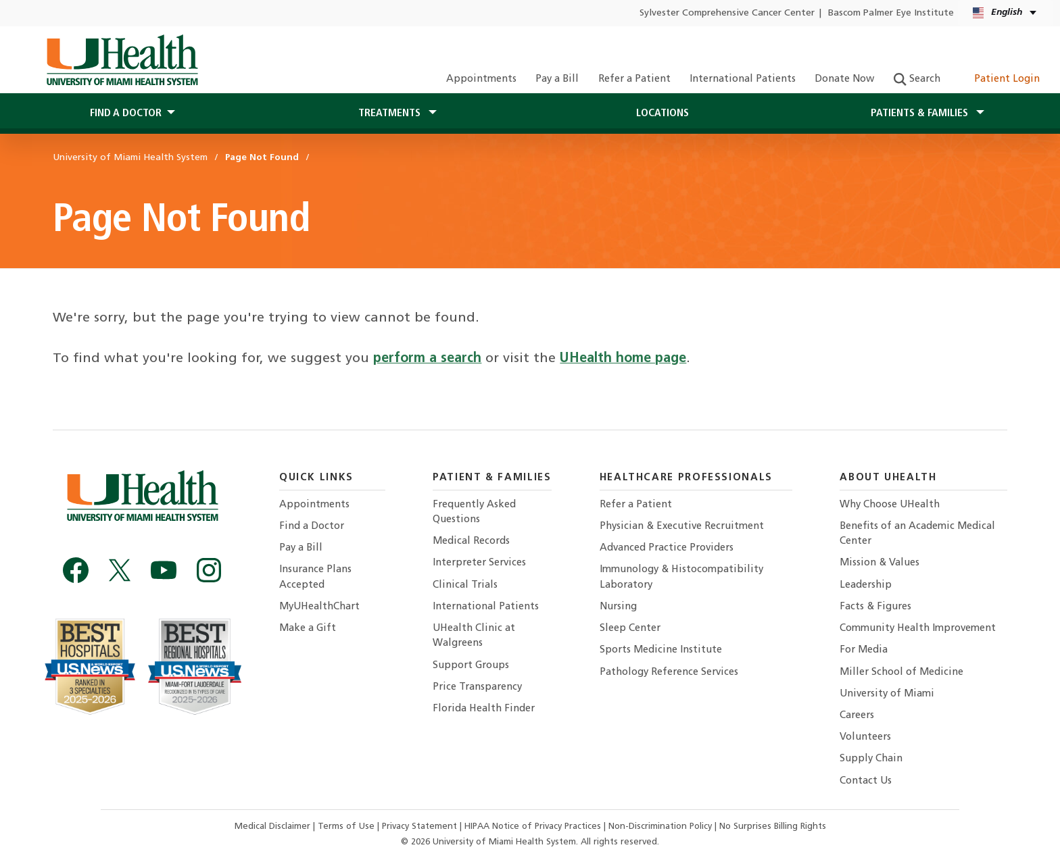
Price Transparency (477, 687)
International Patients (743, 79)
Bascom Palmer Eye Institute (891, 13)
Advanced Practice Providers (666, 548)
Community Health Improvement (918, 629)
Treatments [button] (390, 113)
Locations (662, 113)
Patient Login (999, 79)
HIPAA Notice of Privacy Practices (532, 826)
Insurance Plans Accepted (315, 577)
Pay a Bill (557, 79)
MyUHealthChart (319, 607)
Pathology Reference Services (669, 672)
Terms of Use (347, 826)
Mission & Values (879, 563)
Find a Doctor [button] (126, 113)
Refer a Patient (634, 79)
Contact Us (866, 781)
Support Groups (471, 666)
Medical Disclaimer (274, 826)
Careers (857, 716)
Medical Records (471, 541)
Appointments (481, 79)
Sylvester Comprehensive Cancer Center (727, 13)
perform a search (427, 358)
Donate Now (844, 79)
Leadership (866, 585)
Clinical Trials (465, 585)
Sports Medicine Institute (661, 650)
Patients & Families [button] (921, 113)
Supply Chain (871, 759)
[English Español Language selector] (1005, 13)
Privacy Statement (421, 826)
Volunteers (865, 737)
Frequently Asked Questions (474, 512)
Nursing (618, 607)
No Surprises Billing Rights (772, 826)
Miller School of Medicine (901, 672)
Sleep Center (630, 629)
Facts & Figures (875, 607)
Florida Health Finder (484, 709)
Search (917, 79)
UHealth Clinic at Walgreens (474, 636)
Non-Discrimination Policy (660, 826)
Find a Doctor (311, 527)
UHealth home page (623, 358)
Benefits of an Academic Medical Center (917, 534)
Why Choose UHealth (890, 505)
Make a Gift (307, 629)
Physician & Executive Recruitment (682, 527)
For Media (864, 650)
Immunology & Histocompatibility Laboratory (681, 577)
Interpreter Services (479, 563)
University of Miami (887, 694)
